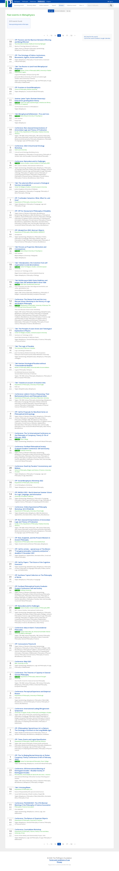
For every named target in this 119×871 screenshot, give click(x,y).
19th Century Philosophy (43, 136)
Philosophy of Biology (24, 193)
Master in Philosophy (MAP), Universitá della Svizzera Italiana (32, 367)
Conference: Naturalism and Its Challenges (30, 161)
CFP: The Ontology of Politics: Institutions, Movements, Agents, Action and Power (30, 56)
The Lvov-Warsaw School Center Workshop (27, 309)
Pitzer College (24, 439)
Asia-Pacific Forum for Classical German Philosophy (30, 681)
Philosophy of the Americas (32, 456)
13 (51, 35)
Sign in (110, 1)
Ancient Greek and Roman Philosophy (39, 137)
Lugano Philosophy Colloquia (23, 370)
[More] (81, 5)
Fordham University (25, 450)
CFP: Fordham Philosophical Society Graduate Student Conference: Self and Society (31, 587)
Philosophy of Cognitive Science (30, 173)
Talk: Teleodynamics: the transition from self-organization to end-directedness (31, 264)
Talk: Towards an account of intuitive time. (30, 383)
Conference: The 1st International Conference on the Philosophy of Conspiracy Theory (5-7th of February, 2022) (33, 435)
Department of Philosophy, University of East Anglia (29, 384)
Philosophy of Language (33, 191)
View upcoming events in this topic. (19, 24)
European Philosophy (39, 294)
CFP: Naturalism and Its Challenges (27, 606)
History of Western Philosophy (27, 48)
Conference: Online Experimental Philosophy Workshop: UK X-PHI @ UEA (31, 508)
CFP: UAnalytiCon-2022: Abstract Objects (29, 230)
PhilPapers (17, 1)
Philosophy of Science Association (24, 807)
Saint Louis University (21, 150)
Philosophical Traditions (30, 649)
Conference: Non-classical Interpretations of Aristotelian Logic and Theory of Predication (31, 129)
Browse (61, 5)
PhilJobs (48, 1)
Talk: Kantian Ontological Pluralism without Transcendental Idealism (30, 364)
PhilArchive (33, 1)
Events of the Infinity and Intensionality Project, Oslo (30, 835)
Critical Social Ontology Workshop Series (27, 152)
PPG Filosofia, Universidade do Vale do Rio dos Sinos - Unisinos (32, 774)
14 (55, 35)
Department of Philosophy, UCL (23, 789)
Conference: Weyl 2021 (23, 661)
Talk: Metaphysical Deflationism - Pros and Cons (32, 114)
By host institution (60, 11)
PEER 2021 (17, 698)
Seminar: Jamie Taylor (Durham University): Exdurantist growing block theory (30, 100)
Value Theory (40, 178)
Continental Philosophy (26, 294)
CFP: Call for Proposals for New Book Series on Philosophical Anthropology (31, 413)
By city (68, 11)
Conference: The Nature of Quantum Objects (31, 818)
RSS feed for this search (91, 36)
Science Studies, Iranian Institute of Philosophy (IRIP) (35, 163)
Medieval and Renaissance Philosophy (26, 139)
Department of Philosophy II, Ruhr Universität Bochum (30, 542)
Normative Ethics (43, 222)
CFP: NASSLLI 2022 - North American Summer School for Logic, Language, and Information (33, 493)
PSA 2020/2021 (19, 809)
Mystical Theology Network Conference (26, 46)
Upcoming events (19, 5)
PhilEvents (41, 1)
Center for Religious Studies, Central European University (31, 187)
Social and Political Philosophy (35, 91)
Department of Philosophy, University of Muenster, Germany (32, 398)
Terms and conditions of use (59, 860)
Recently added (31, 5)
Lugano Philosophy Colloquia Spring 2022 (27, 74)
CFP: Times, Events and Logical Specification (30, 739)
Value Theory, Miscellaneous (40, 225)
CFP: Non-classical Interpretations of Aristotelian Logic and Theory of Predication (32, 521)
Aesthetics (34, 423)
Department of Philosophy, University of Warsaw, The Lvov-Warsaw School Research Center (33, 306)
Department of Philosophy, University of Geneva (28, 202)
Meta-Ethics (35, 222)
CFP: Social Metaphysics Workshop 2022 (29, 481)
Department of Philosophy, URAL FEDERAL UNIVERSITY (30, 232)
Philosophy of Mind (27, 169)
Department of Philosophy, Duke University (27, 482)
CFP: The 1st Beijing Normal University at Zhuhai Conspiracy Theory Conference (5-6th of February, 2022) (33, 757)
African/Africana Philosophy (42, 454)
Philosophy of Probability (29, 322)
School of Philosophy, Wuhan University (26, 89)
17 (67, 35)
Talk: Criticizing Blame (22, 787)
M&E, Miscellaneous (36, 215)
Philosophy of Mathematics (22, 82)
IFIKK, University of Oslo (21, 663)
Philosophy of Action (40, 237)
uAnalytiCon (18, 234)
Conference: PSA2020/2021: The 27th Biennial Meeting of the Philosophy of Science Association (33, 804)
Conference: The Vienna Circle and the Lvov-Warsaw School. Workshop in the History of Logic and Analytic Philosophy (32, 301)
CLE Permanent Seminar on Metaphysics (26, 106)
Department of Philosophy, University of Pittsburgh (29, 695)
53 (71, 35)
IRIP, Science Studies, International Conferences (29, 165)
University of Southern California (24, 496)
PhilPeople (25, 1)
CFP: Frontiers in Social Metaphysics (27, 87)
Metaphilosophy (31, 168)
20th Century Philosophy (21, 137)
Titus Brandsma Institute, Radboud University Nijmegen (30, 44)
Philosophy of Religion (28, 50)
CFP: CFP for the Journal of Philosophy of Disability (33, 211)
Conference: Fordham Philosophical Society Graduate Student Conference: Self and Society (32, 447)
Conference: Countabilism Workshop (28, 829)
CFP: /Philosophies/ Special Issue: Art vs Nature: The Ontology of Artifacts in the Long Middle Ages (33, 729)
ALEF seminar (19, 118)
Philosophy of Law (44, 223)
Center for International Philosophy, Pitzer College (34, 761)
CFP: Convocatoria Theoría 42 (25, 644)
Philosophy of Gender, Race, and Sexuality (27, 223)
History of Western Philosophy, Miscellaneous (32, 213)
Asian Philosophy (19, 456)
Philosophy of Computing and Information (26, 320)
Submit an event (71, 5)
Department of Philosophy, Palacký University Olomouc (30, 741)
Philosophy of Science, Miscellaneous (25, 178)
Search (54, 5)
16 (63, 35)
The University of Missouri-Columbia (25, 348)
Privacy (59, 862)
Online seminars (44, 5)
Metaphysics (18, 50)
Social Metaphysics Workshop (23, 485)
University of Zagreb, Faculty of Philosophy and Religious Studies (33, 712)
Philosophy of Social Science (35, 60)
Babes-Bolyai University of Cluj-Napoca (31, 116)
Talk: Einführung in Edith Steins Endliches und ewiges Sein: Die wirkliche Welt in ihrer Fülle (31, 281)
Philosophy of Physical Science (23, 176)
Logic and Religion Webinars (23, 350)
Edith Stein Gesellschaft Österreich (30, 284)
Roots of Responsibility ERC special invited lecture (29, 792)
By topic (51, 11)
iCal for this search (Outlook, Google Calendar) (97, 38)
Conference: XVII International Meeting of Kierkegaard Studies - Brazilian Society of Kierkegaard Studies (30, 771)
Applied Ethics (27, 222)
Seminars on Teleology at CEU (23, 271)
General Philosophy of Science (29, 217)
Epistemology (40, 48)
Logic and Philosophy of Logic (43, 80)
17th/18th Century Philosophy (27, 136)
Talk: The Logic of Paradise (24, 346)
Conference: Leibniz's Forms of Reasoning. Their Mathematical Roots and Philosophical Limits (32, 395)
